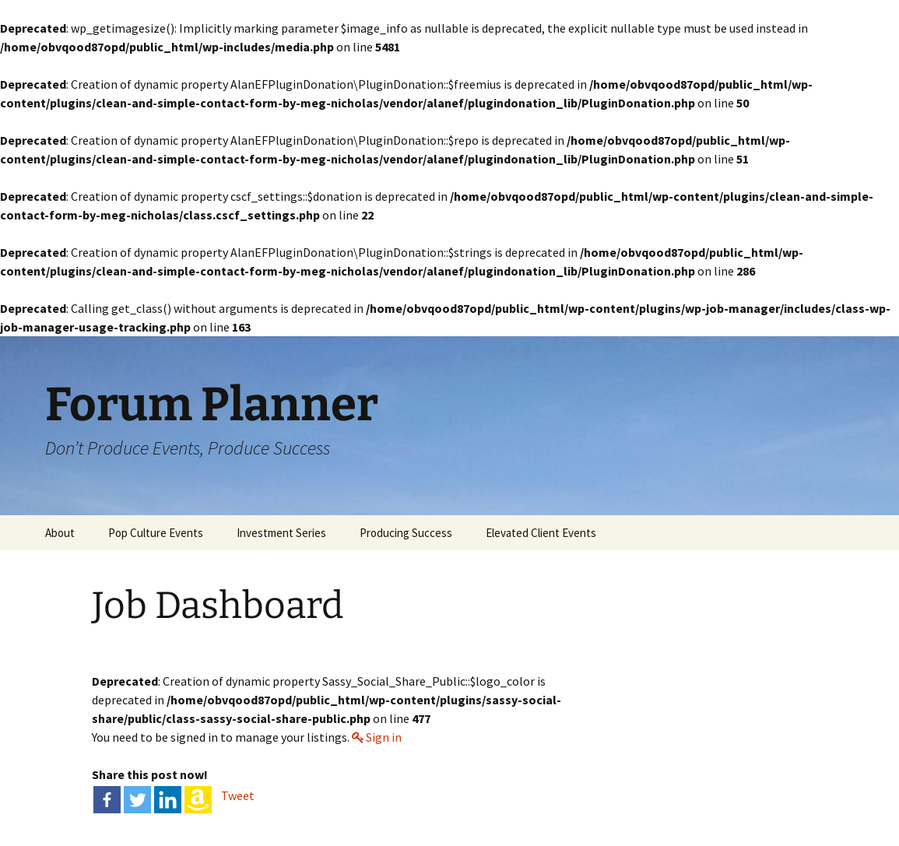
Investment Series (281, 532)
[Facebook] (107, 799)
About (60, 532)
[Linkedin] (167, 799)
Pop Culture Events (155, 532)
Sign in (384, 737)
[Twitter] (137, 799)
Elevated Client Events (541, 532)
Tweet (238, 795)
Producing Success (406, 532)
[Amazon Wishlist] (198, 799)
